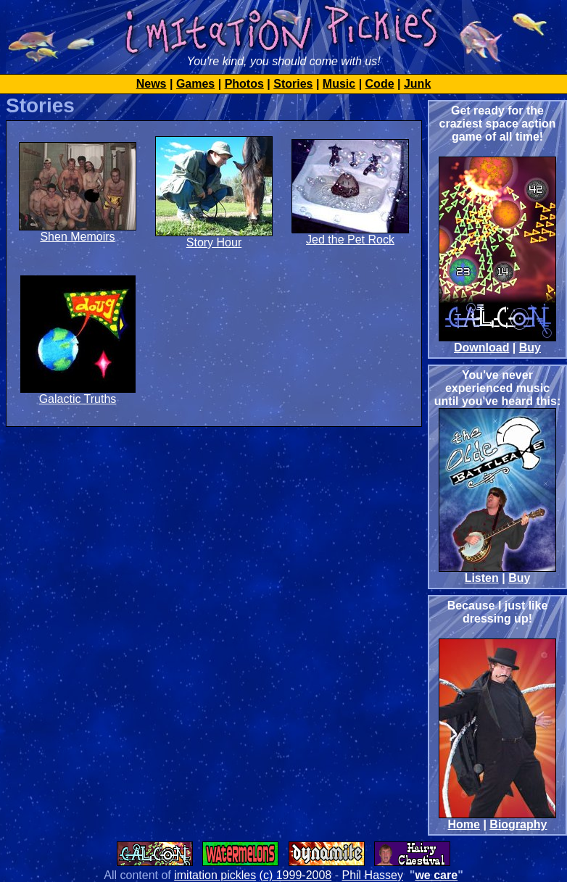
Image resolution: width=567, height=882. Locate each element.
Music (339, 84)
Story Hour (213, 242)
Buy (530, 347)
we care (436, 875)
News (151, 84)
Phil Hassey (372, 875)
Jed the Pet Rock (350, 239)
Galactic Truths (78, 399)
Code (379, 84)
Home (464, 824)
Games (195, 84)
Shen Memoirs (77, 236)
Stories (293, 84)
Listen (482, 578)
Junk (417, 84)
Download (481, 347)
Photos (244, 84)
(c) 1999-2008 (296, 875)
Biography (518, 824)
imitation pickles (215, 875)
